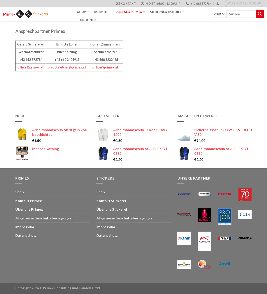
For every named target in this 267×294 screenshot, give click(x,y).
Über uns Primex (130, 11)
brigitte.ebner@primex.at (67, 67)
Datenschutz (26, 235)
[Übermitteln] (260, 14)
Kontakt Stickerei (111, 200)
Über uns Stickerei (167, 11)
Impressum (24, 227)
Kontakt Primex (28, 200)
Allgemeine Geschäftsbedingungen (44, 218)
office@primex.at (31, 67)
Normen (102, 11)
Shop (83, 11)
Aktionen (88, 20)
